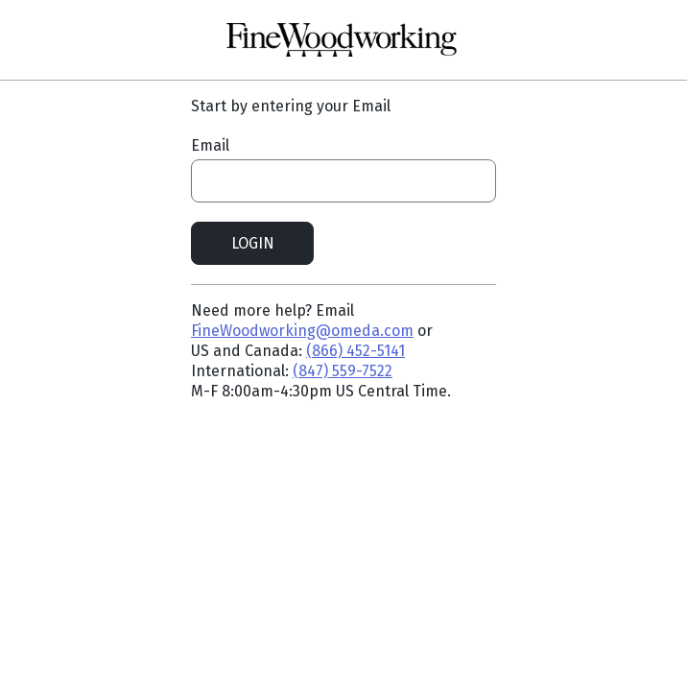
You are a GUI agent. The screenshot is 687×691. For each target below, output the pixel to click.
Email (210, 145)
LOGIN (252, 243)
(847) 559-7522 (342, 371)
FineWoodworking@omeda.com (302, 331)
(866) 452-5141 (355, 351)
